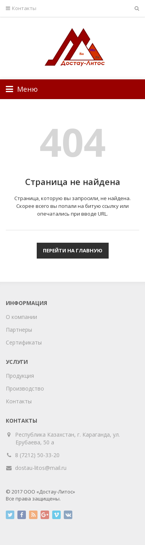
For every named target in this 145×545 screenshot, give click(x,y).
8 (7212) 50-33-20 (37, 455)
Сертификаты (24, 342)
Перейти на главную (72, 250)
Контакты (21, 8)
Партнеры (19, 329)
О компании (21, 316)
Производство (25, 388)
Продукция (20, 375)
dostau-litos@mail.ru (41, 467)
